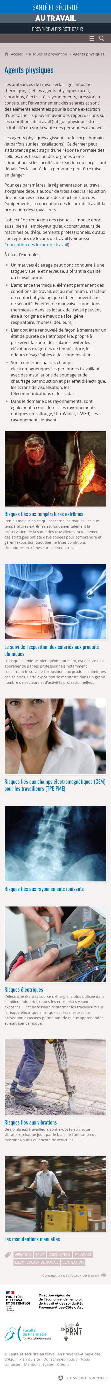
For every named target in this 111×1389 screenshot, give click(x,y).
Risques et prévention (48, 54)
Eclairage (83, 1254)
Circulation (59, 1254)
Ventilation (73, 1262)
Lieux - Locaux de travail (36, 1262)
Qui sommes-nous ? (60, 1359)
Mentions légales (39, 1364)
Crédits (63, 1364)
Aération (23, 1254)
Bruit (40, 1254)
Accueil (17, 54)
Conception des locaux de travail (36, 244)
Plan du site (29, 1359)
